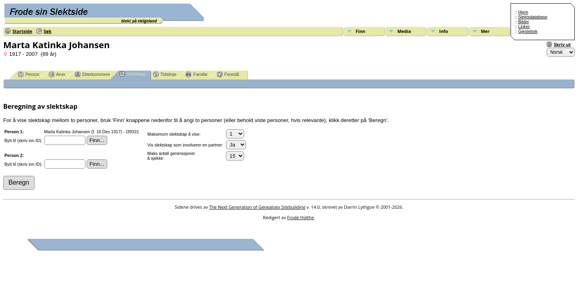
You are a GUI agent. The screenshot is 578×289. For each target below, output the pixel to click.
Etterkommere (92, 74)
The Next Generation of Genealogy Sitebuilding (257, 207)
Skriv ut (562, 44)
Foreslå (228, 74)
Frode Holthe (300, 217)
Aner (57, 74)
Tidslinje (165, 74)
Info (443, 31)
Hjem (523, 12)
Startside (22, 31)
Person (28, 74)
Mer (485, 31)
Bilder (523, 21)
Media (404, 31)
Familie (196, 74)
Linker (524, 26)
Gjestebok (527, 31)
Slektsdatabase (532, 16)
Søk (48, 31)
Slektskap (133, 74)
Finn (360, 31)
